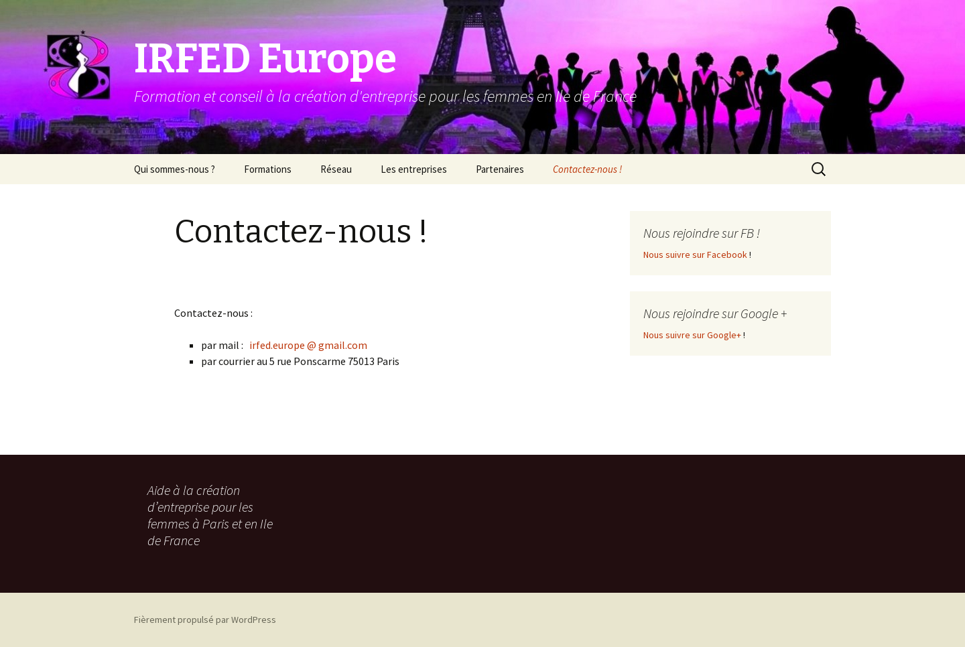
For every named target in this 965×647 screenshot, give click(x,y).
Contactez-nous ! (587, 169)
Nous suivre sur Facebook (695, 254)
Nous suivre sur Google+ (692, 335)
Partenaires (500, 169)
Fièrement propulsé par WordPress (205, 620)
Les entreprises (414, 169)
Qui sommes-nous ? (174, 169)
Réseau (336, 169)
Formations (268, 169)
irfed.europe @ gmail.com (308, 345)
